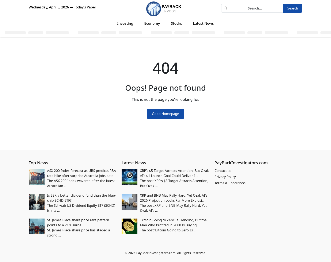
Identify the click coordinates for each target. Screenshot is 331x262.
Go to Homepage (165, 113)
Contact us (222, 170)
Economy (152, 23)
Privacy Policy (225, 176)
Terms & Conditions (230, 183)
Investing (125, 23)
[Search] (256, 8)
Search (292, 8)
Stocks (176, 23)
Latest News (203, 23)
